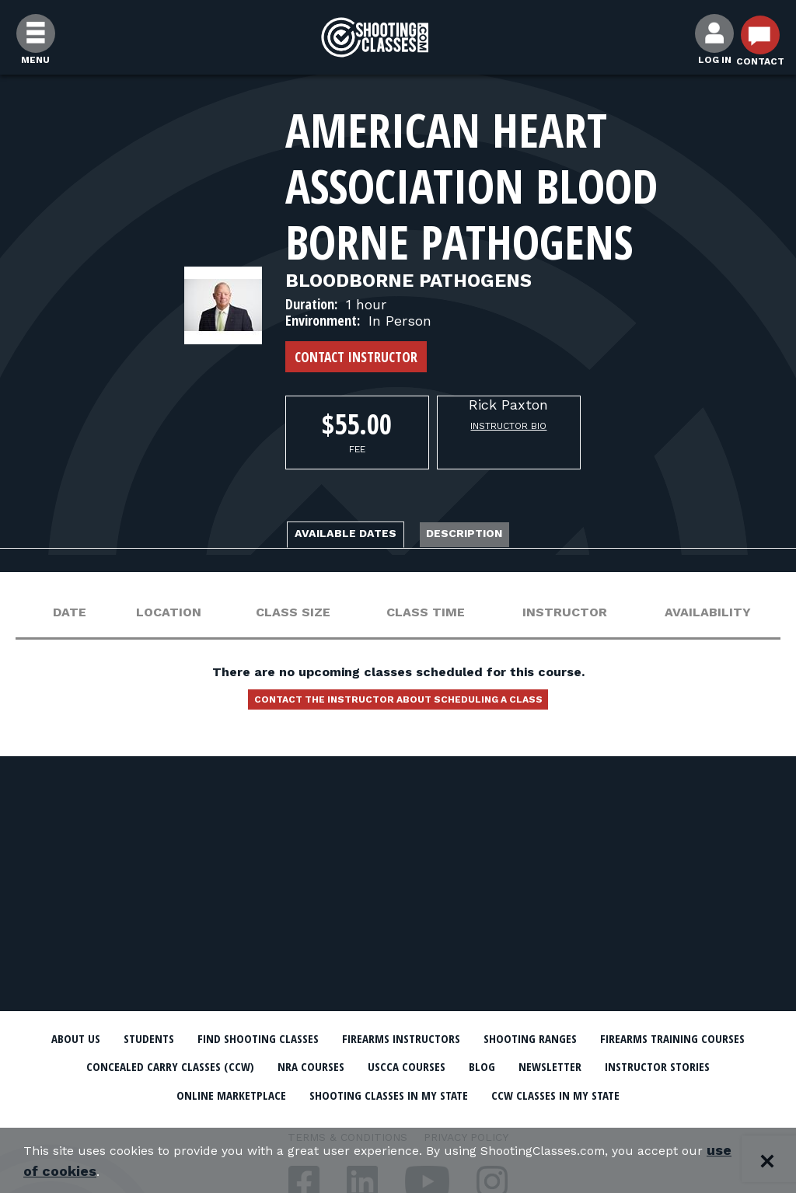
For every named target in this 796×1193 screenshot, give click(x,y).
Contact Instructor (356, 356)
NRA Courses (535, 1065)
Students (188, 1038)
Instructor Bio (508, 425)
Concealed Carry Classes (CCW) (361, 1065)
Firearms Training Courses (135, 1065)
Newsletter (118, 1092)
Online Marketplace (415, 1092)
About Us (100, 1038)
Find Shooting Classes (324, 1038)
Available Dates (323, 535)
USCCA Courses (650, 1065)
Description (492, 535)
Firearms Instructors (504, 1038)
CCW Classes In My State (398, 1119)
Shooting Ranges (666, 1038)
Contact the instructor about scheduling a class (398, 708)
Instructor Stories (252, 1092)
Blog (740, 1065)
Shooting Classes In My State (614, 1092)
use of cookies (151, 1171)
